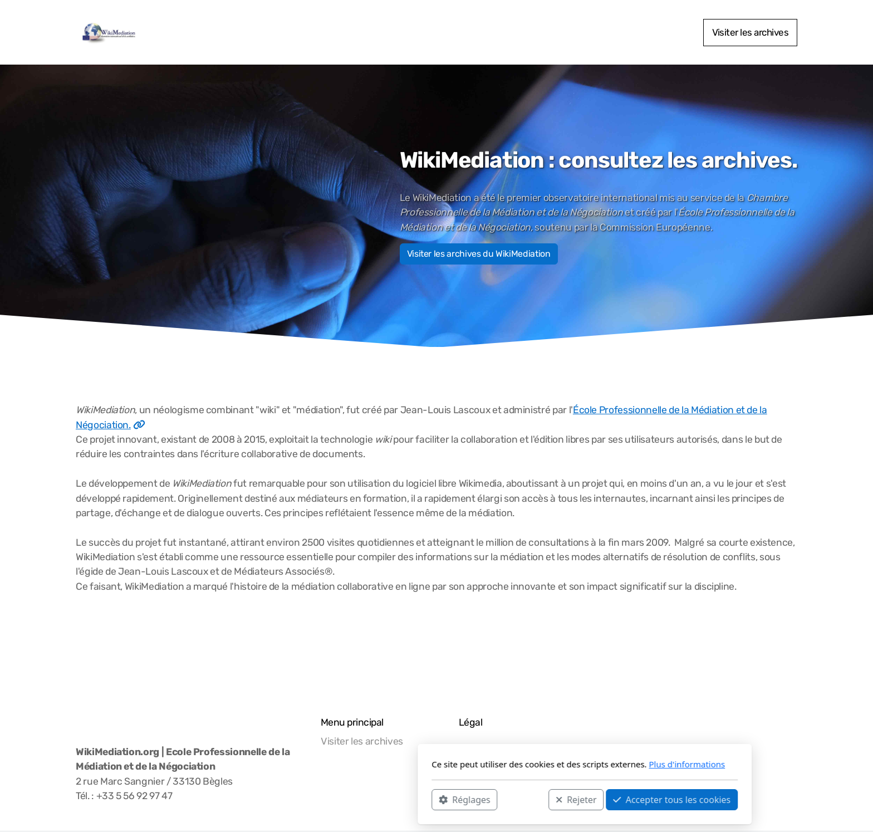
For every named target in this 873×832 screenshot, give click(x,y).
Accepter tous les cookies (523, 799)
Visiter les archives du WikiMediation (479, 253)
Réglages (316, 799)
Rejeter (428, 799)
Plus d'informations (539, 764)
